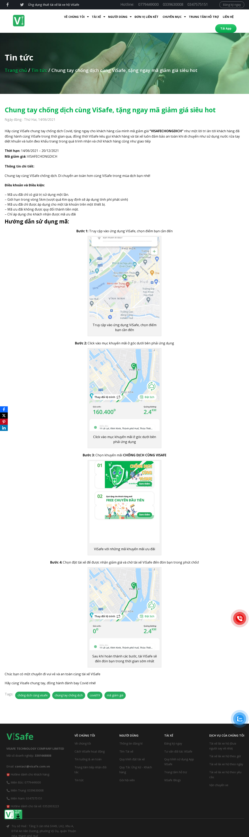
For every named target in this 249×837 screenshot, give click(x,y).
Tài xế (66, 17)
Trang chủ (16, 61)
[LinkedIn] (4, 428)
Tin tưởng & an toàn (88, 751)
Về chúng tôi (83, 735)
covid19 (95, 687)
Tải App (217, 17)
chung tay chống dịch (69, 687)
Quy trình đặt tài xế (132, 751)
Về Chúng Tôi (45, 17)
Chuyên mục (142, 17)
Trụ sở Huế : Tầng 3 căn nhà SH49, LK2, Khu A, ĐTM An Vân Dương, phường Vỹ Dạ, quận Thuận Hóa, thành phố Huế (43, 822)
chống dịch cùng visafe (33, 687)
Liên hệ (198, 17)
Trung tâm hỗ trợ (174, 17)
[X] (4, 415)
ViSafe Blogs (172, 771)
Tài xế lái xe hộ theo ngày (226, 755)
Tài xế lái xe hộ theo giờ (225, 747)
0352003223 (51, 797)
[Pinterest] (4, 422)
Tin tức (39, 61)
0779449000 (148, 4)
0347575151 (197, 4)
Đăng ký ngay (232, 5)
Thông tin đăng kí (131, 735)
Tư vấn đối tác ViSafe (178, 743)
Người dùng (88, 17)
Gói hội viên (127, 771)
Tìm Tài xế (126, 743)
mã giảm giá (115, 687)
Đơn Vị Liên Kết (117, 17)
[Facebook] (4, 409)
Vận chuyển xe (218, 776)
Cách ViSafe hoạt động (90, 743)
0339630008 (173, 4)
